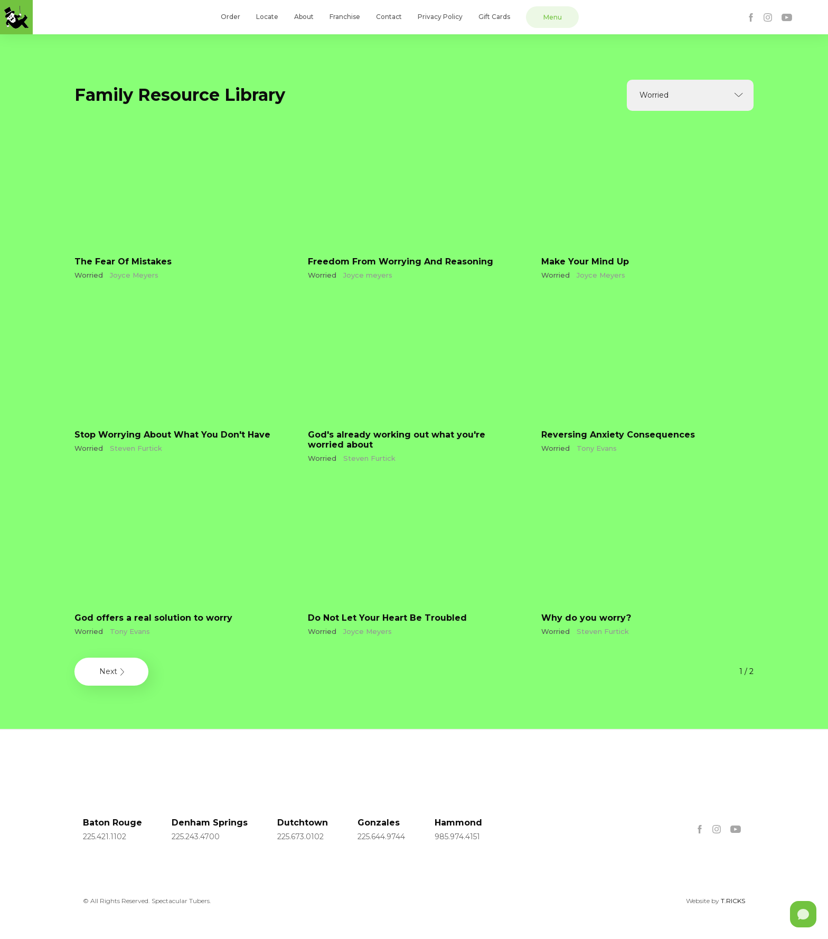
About (304, 17)
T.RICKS (733, 901)
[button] (690, 95)
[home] (16, 17)
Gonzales (378, 823)
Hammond (458, 823)
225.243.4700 (196, 836)
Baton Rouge (112, 823)
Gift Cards (494, 17)
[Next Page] (111, 672)
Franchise (345, 17)
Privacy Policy (440, 17)
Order (230, 17)
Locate (267, 17)
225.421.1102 (104, 836)
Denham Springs (210, 823)
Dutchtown (302, 823)
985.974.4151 (457, 836)
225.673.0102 (300, 836)
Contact (389, 17)
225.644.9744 (381, 836)
